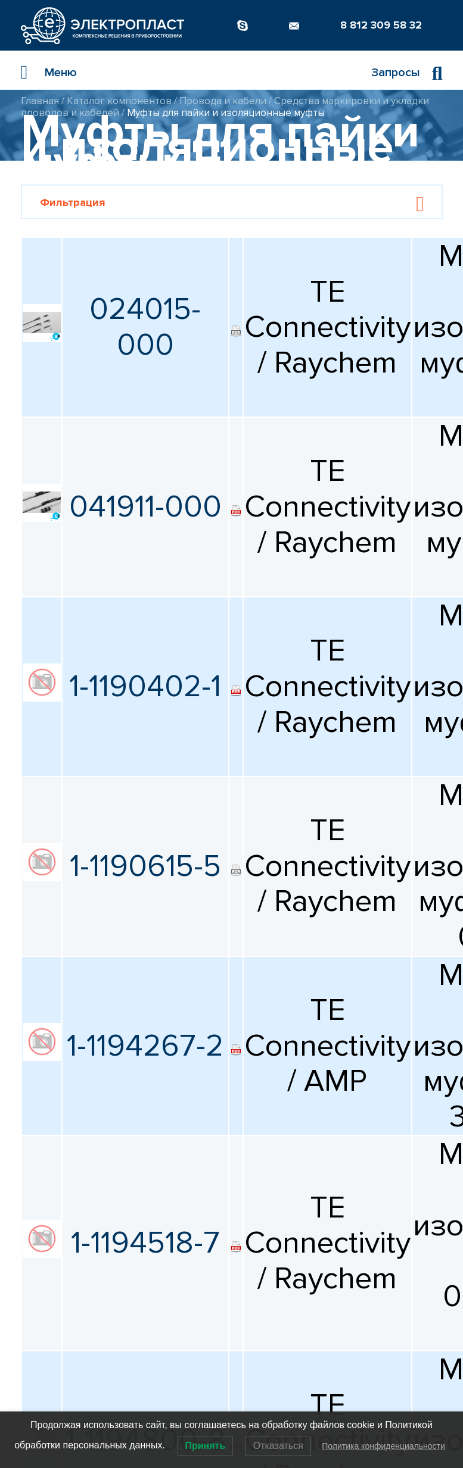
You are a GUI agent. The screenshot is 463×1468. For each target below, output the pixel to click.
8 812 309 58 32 (381, 25)
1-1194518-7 (145, 1243)
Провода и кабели (222, 101)
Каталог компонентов (119, 101)
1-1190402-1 (145, 686)
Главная (40, 101)
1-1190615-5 (145, 866)
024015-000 (145, 327)
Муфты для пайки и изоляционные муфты (226, 113)
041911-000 (145, 506)
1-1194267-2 (145, 1046)
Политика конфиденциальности (383, 1446)
